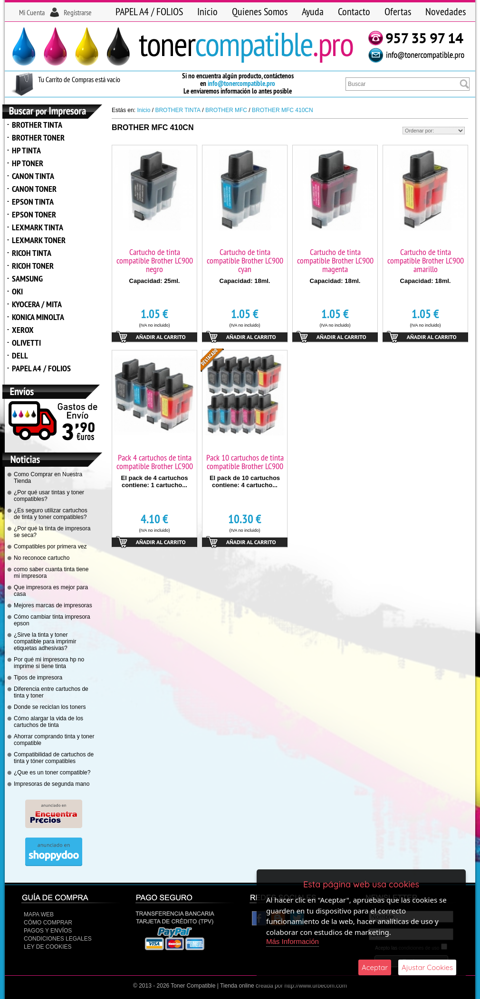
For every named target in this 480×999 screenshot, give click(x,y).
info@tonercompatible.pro (241, 83)
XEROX (23, 329)
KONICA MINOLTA (38, 316)
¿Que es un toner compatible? (52, 772)
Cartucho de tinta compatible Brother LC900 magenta (335, 260)
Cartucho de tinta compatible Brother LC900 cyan (245, 260)
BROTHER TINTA (37, 124)
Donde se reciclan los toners (50, 707)
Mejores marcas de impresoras (53, 605)
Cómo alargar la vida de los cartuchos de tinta (48, 721)
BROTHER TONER (38, 137)
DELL (20, 355)
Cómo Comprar (48, 922)
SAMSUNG (27, 278)
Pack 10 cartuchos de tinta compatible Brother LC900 (245, 461)
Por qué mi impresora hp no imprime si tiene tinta (49, 662)
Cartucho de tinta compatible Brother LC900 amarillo (425, 260)
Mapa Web (39, 914)
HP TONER (27, 163)
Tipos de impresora (38, 677)
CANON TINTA (33, 175)
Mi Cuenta (32, 12)
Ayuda (313, 11)
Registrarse (78, 12)
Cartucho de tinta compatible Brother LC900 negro (154, 260)
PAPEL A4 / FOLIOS (149, 11)
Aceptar (375, 967)
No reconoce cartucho (41, 558)
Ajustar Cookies (427, 967)
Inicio (207, 11)
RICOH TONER (33, 265)
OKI (17, 291)
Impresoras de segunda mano (51, 784)
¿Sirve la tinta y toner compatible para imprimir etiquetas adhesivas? (45, 641)
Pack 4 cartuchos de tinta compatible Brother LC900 (154, 461)
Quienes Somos (260, 11)
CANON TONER (34, 188)
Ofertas (397, 11)
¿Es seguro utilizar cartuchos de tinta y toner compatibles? (50, 513)
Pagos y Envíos (48, 930)
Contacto (354, 11)
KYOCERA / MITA (37, 304)
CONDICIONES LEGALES (58, 938)
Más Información (292, 941)
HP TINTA (26, 150)
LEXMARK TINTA (37, 227)
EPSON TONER (34, 214)
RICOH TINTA (31, 252)
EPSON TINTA (33, 201)
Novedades (445, 11)
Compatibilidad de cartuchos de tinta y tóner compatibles (54, 757)
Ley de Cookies (47, 946)
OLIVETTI (26, 342)
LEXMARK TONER (39, 240)
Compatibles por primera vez (50, 546)
